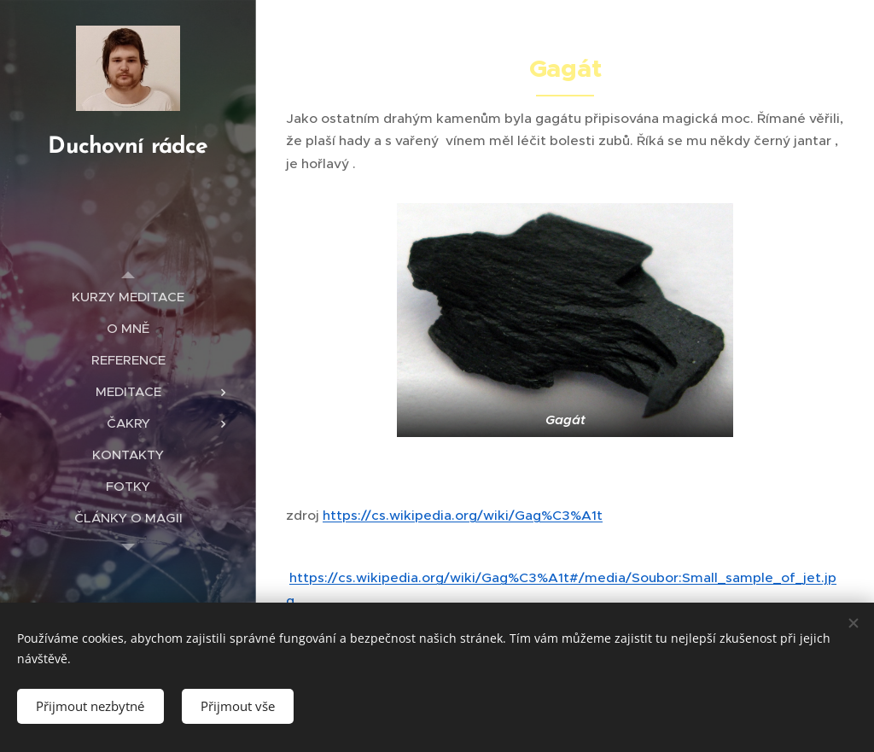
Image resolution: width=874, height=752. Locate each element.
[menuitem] (128, 296)
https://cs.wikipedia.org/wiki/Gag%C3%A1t (463, 515)
